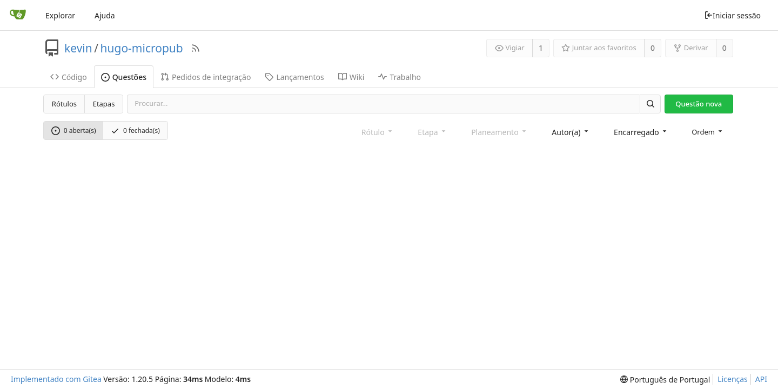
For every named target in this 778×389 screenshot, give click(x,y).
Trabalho (399, 77)
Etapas (104, 104)
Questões (123, 77)
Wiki (351, 77)
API (761, 379)
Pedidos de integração (205, 77)
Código (68, 77)
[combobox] (571, 132)
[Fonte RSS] (195, 48)
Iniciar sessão (732, 15)
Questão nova (698, 104)
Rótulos (64, 104)
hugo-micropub (141, 48)
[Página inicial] (18, 15)
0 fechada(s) (135, 130)
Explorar (60, 15)
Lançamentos (294, 77)
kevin (78, 48)
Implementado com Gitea (56, 379)
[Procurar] (650, 104)
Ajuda (105, 15)
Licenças (732, 379)
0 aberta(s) (73, 130)
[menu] (707, 132)
